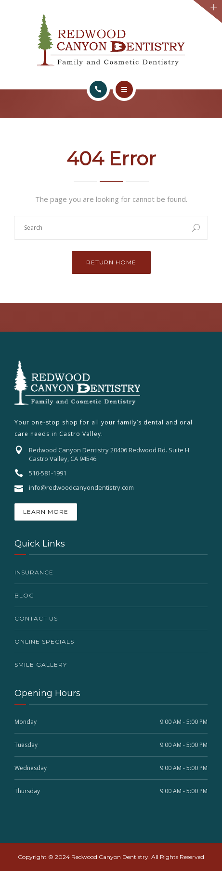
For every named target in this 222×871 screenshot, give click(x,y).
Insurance (33, 572)
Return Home (111, 262)
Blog (24, 595)
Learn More (45, 511)
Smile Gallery (40, 664)
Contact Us (36, 618)
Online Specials (44, 641)
